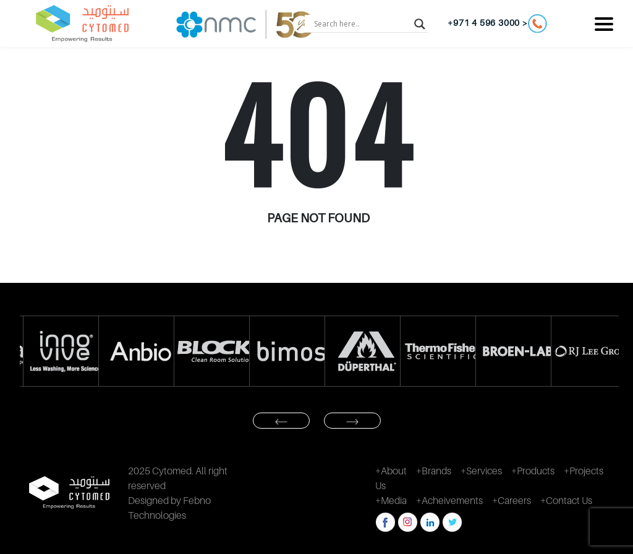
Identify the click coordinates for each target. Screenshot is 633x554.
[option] (57, 351)
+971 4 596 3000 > (497, 23)
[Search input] (361, 23)
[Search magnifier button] (419, 23)
